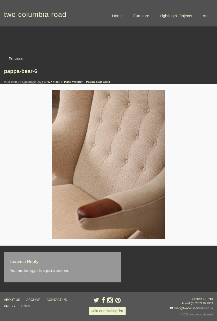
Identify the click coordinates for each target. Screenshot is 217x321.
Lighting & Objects (176, 15)
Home (117, 15)
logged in (35, 271)
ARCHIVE (33, 300)
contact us (57, 300)
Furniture (141, 15)
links (25, 306)
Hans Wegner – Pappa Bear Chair (87, 81)
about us (12, 300)
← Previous (13, 59)
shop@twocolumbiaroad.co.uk (193, 308)
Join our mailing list (107, 311)
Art (205, 15)
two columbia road (35, 15)
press (9, 306)
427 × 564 (53, 81)
